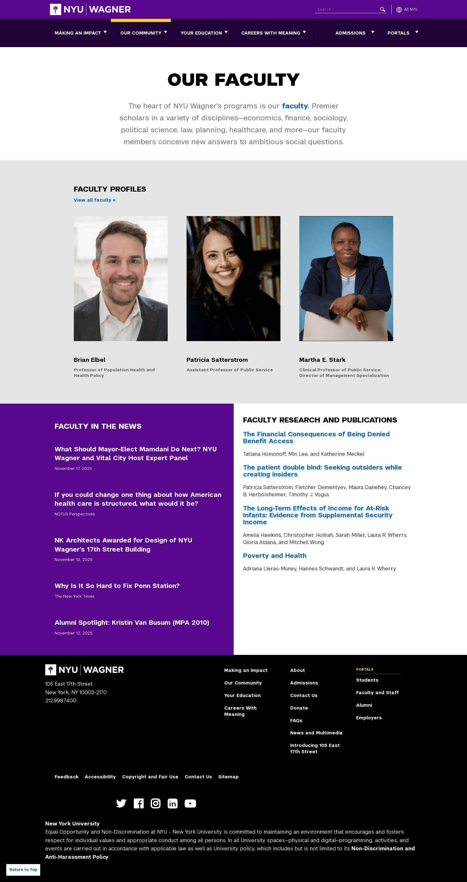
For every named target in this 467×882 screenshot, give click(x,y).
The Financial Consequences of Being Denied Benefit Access (316, 437)
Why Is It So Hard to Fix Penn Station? (117, 586)
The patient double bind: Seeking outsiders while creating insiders (322, 470)
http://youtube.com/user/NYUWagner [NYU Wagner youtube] (191, 807)
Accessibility (100, 777)
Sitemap (228, 777)
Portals (399, 33)
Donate (299, 708)
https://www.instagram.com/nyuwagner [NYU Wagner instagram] (157, 807)
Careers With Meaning (270, 33)
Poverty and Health (275, 556)
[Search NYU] (351, 8)
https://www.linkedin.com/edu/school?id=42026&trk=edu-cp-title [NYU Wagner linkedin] (174, 807)
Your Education (201, 33)
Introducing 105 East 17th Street (315, 748)
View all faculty (92, 200)
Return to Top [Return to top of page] (23, 869)
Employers (369, 718)
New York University (72, 823)
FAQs (296, 720)
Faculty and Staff (377, 692)
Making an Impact (78, 33)
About (297, 670)
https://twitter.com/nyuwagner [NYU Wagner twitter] (122, 807)
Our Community (140, 33)
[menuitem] (78, 33)
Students (367, 680)
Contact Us (304, 695)
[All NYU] (407, 9)
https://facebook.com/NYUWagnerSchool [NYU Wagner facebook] (140, 807)
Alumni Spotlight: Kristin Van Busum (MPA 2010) (132, 622)
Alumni (364, 705)
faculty (295, 106)
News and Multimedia (316, 733)
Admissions (350, 33)
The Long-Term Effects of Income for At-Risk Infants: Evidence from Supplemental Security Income (318, 515)
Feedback (67, 777)
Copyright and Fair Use (150, 777)
